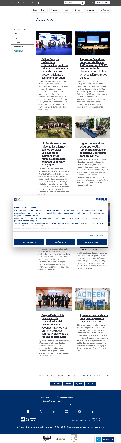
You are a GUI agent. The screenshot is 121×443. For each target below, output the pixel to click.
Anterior (68, 384)
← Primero (56, 384)
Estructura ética (46, 405)
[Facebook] (28, 411)
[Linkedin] (54, 411)
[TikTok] (92, 411)
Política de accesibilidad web (67, 405)
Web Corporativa (15, 3)
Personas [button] (55, 10)
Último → (91, 384)
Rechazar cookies (29, 242)
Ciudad (17, 42)
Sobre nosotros (20, 30)
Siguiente (79, 384)
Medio (16, 38)
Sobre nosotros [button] (39, 10)
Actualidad (105, 10)
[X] (41, 411)
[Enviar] (83, 3)
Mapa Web (61, 401)
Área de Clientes (102, 3)
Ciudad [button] (79, 10)
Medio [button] (67, 10)
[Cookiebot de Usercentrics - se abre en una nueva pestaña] (97, 199)
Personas (17, 34)
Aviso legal (45, 397)
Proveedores (43, 3)
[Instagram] (66, 411)
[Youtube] (79, 411)
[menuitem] (39, 10)
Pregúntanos (108, 439)
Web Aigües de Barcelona (30, 3)
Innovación (92, 10)
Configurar (60, 242)
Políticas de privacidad (65, 397)
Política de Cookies (48, 401)
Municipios (53, 3)
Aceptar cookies (91, 242)
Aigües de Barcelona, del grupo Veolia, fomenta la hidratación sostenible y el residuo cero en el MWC (93, 149)
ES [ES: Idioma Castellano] (92, 3)
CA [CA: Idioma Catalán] (88, 3)
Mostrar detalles (96, 235)
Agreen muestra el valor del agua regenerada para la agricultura (94, 318)
